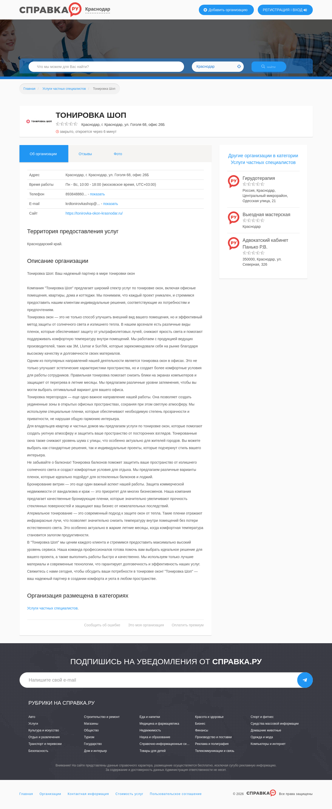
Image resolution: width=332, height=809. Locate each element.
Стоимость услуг (130, 797)
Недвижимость (150, 733)
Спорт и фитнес (262, 720)
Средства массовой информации (275, 727)
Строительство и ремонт (102, 720)
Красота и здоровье (209, 720)
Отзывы (85, 157)
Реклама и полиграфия (212, 747)
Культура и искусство (44, 733)
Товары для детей (153, 754)
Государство (93, 747)
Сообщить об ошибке (102, 628)
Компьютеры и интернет (268, 747)
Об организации (43, 157)
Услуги (33, 727)
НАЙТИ (271, 68)
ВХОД (300, 10)
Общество (91, 733)
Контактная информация (88, 797)
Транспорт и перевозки (45, 747)
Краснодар (97, 9)
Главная (26, 797)
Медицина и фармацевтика (159, 727)
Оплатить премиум (188, 628)
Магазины (91, 727)
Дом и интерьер (95, 754)
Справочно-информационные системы (168, 747)
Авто (32, 720)
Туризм (89, 740)
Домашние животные (266, 733)
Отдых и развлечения (44, 740)
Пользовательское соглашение (176, 797)
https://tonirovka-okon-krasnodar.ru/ (94, 216)
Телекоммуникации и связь (214, 754)
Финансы (201, 733)
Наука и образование (155, 740)
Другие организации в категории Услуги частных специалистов (263, 162)
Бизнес (200, 727)
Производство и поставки (213, 740)
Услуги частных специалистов (52, 611)
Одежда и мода (262, 740)
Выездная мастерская (266, 217)
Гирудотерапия (259, 181)
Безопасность (39, 754)
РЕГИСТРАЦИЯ (276, 10)
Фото (118, 157)
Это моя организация (146, 628)
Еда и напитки (150, 720)
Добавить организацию (226, 10)
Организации (50, 797)
